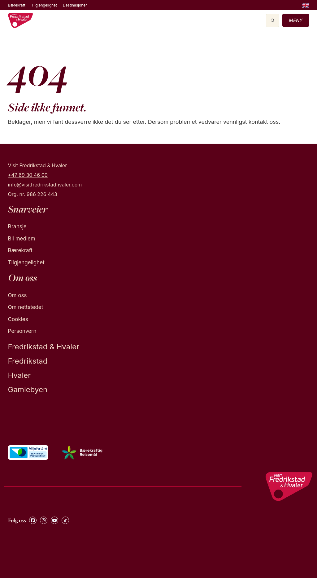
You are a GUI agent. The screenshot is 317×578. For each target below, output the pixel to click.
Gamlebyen (28, 389)
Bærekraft (16, 5)
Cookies (18, 319)
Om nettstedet (25, 307)
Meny (295, 20)
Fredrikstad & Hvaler (43, 346)
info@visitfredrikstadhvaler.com (45, 184)
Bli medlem (21, 238)
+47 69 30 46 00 (28, 175)
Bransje (17, 226)
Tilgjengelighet (44, 5)
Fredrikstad (28, 360)
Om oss (17, 295)
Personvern (22, 331)
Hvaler (19, 375)
